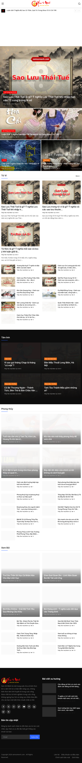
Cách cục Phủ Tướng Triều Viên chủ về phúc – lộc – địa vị (28, 279)
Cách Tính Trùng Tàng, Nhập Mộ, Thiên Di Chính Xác (27, 635)
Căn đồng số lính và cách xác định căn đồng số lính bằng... (69, 685)
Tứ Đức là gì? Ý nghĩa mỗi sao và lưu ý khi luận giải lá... (19, 250)
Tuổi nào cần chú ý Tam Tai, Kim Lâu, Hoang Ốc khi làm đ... (19, 437)
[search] (79, 3)
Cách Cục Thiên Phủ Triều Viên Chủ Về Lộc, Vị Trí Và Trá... (28, 316)
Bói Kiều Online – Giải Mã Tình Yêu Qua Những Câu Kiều (18, 610)
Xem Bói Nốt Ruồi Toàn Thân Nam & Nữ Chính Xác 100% (68, 622)
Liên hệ (56, 754)
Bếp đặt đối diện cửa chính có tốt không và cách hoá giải (59, 471)
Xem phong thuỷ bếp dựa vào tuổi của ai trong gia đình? (68, 483)
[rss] (8, 712)
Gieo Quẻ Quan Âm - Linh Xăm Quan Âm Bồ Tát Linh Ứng (60, 576)
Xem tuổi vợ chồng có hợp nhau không (67, 635)
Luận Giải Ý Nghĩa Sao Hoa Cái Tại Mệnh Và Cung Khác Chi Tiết (30, 134)
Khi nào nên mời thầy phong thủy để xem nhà (60, 437)
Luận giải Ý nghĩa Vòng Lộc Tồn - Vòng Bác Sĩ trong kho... (20, 164)
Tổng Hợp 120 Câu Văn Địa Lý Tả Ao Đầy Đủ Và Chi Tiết (69, 496)
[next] (79, 10)
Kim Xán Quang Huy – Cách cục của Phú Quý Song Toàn (28, 291)
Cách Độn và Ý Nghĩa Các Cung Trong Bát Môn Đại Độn (69, 647)
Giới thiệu (75, 757)
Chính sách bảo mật (62, 757)
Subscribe (34, 737)
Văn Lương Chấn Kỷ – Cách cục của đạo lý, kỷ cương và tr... (28, 304)
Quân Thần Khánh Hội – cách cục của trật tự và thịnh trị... (68, 304)
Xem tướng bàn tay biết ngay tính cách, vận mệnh (69, 709)
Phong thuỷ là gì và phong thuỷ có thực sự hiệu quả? (28, 496)
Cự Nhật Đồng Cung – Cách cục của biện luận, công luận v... (69, 291)
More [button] (77, 176)
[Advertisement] (41, 28)
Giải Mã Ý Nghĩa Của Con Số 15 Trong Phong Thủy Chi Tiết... (69, 508)
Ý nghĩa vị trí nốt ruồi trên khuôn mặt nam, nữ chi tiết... (69, 697)
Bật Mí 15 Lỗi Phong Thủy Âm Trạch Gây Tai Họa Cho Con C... (28, 520)
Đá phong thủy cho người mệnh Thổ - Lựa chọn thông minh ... (28, 508)
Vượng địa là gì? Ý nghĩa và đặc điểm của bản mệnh (28, 267)
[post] (41, 77)
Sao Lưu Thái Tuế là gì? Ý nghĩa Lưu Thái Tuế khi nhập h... (19, 208)
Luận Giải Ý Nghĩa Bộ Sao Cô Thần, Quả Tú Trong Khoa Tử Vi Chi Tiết (31, 11)
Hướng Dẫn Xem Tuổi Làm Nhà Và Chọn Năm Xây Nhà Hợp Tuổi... (28, 648)
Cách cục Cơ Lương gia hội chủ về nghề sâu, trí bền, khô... (69, 267)
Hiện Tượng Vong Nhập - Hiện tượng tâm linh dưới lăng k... (61, 164)
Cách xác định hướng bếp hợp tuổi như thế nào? (28, 483)
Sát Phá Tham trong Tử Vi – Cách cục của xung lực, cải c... (69, 279)
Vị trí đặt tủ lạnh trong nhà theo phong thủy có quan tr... (20, 471)
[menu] (2, 3)
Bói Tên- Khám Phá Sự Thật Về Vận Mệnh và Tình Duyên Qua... (28, 622)
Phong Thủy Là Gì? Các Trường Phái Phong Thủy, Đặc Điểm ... (28, 533)
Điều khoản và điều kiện (70, 754)
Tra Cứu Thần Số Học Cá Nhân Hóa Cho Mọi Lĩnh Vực (18, 576)
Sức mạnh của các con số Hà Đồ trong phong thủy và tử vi (68, 520)
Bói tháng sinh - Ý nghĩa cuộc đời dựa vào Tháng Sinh (61, 610)
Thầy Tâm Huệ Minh (8, 104)
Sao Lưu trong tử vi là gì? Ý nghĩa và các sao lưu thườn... (60, 208)
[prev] (75, 10)
